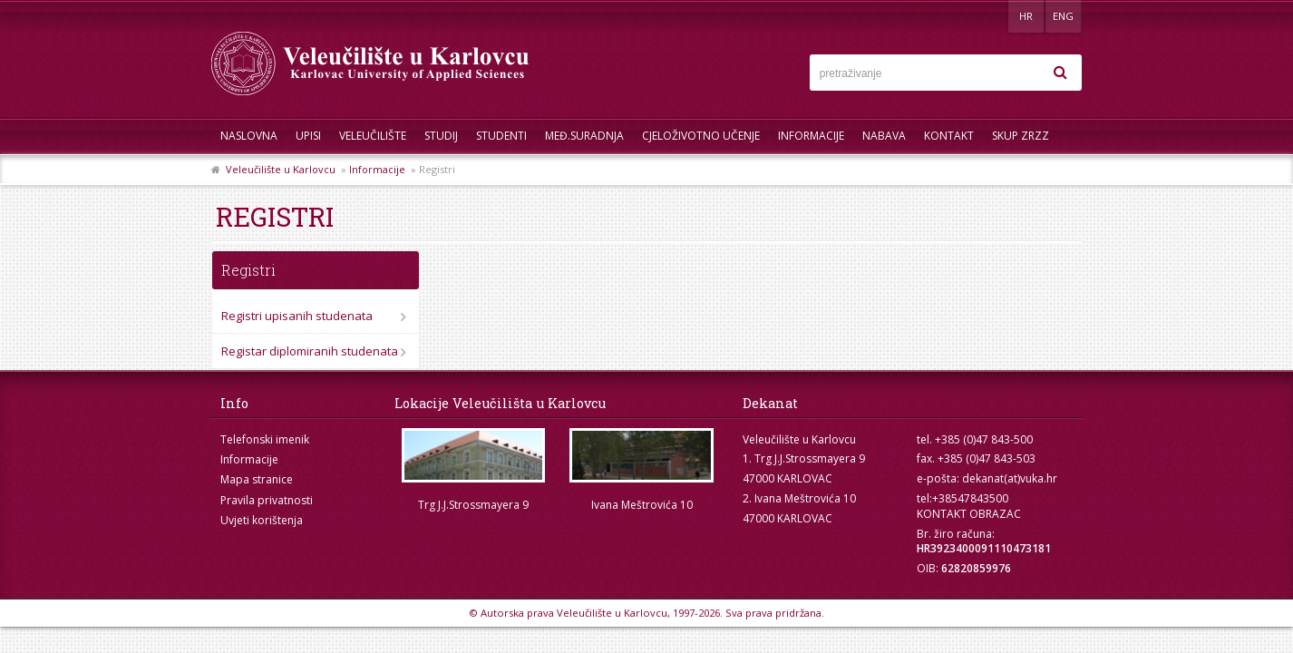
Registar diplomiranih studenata (309, 351)
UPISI (308, 135)
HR (1026, 16)
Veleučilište (372, 135)
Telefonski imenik (264, 439)
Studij (441, 135)
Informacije (811, 135)
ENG (1063, 16)
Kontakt (949, 135)
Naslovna (248, 135)
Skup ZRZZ (1020, 135)
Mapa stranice (256, 479)
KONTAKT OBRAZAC (969, 513)
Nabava (884, 135)
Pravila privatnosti (266, 500)
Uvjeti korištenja (261, 520)
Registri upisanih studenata (297, 315)
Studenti (501, 135)
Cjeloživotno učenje (701, 135)
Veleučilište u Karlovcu (280, 169)
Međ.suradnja (584, 135)
